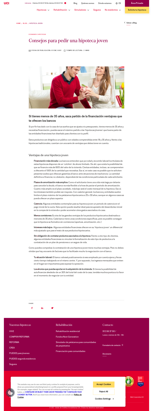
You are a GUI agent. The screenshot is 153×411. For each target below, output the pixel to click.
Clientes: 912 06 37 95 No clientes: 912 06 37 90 (47, 3)
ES (118, 3)
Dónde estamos (105, 3)
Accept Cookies (103, 385)
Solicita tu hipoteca (137, 10)
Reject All (103, 392)
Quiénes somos (87, 3)
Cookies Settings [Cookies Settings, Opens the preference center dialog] (103, 399)
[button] (10, 392)
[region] (68, 392)
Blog (75, 3)
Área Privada (137, 3)
